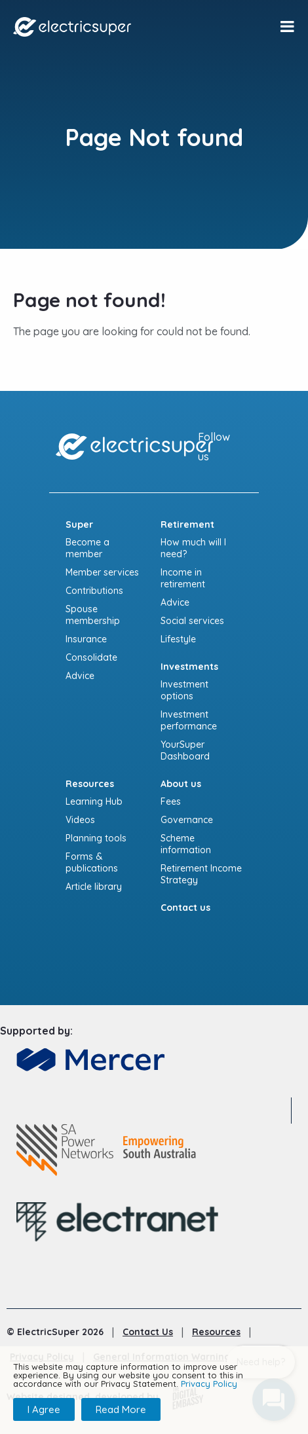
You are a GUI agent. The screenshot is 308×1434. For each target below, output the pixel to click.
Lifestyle (178, 639)
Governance (187, 820)
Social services (192, 621)
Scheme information (186, 844)
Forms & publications (92, 862)
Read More (121, 1409)
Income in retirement (183, 578)
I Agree (44, 1409)
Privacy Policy (209, 1383)
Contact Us (148, 1332)
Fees (171, 801)
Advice (80, 676)
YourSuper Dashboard (185, 750)
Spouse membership (93, 615)
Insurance (86, 639)
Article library (94, 886)
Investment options (184, 690)
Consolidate (91, 657)
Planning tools (96, 838)
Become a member (87, 548)
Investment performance (189, 720)
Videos (80, 820)
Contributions (94, 591)
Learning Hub (94, 801)
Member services (102, 572)
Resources (216, 1332)
